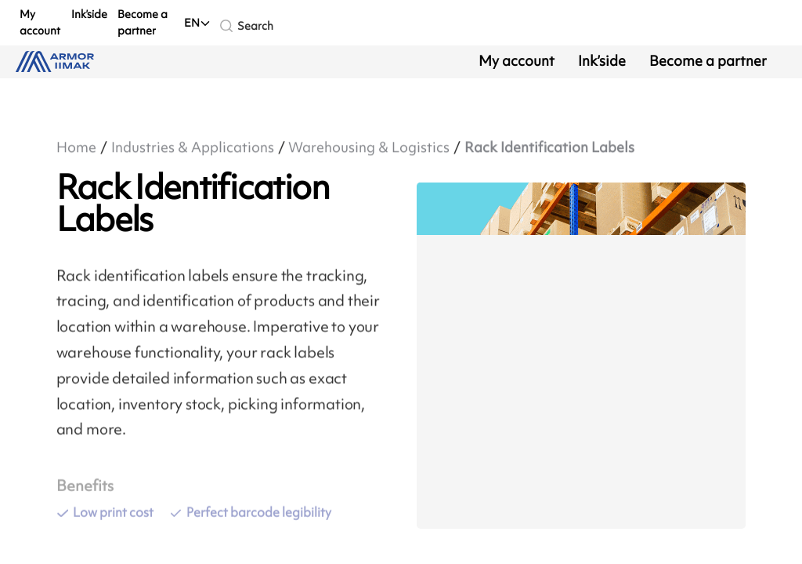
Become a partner (142, 22)
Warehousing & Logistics (369, 147)
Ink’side (89, 13)
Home (76, 147)
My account (40, 22)
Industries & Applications (192, 147)
